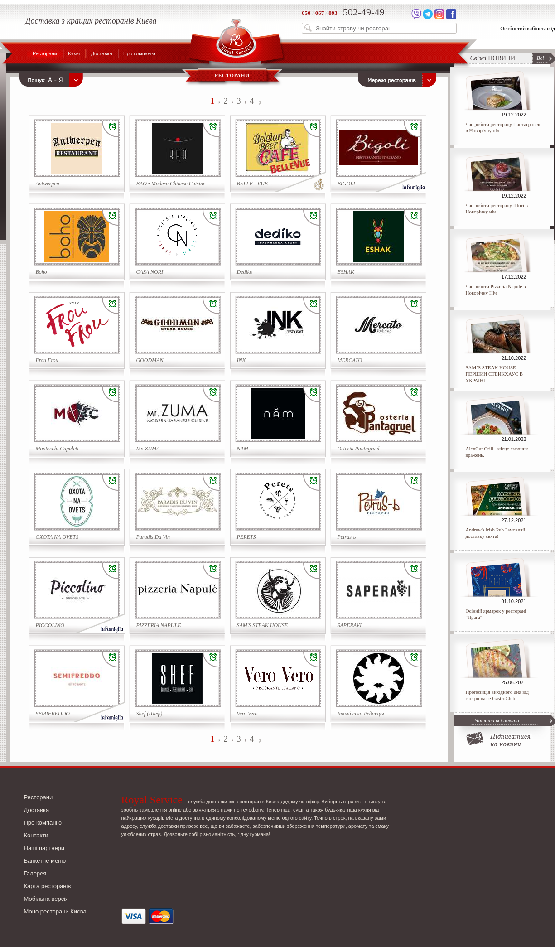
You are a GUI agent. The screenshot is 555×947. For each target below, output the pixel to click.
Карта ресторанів (47, 886)
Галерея (35, 873)
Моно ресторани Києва (55, 911)
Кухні (74, 53)
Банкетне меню (45, 860)
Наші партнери (44, 848)
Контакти (36, 835)
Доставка (101, 53)
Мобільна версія (46, 898)
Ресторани (45, 53)
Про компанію (139, 53)
